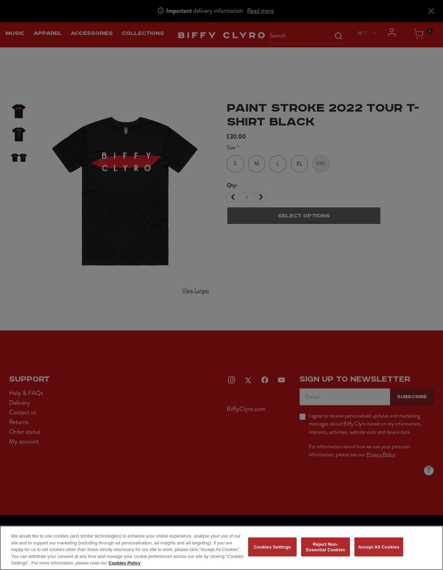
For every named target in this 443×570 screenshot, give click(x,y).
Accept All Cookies (378, 552)
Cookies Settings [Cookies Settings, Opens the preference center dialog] (272, 552)
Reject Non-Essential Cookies (325, 552)
